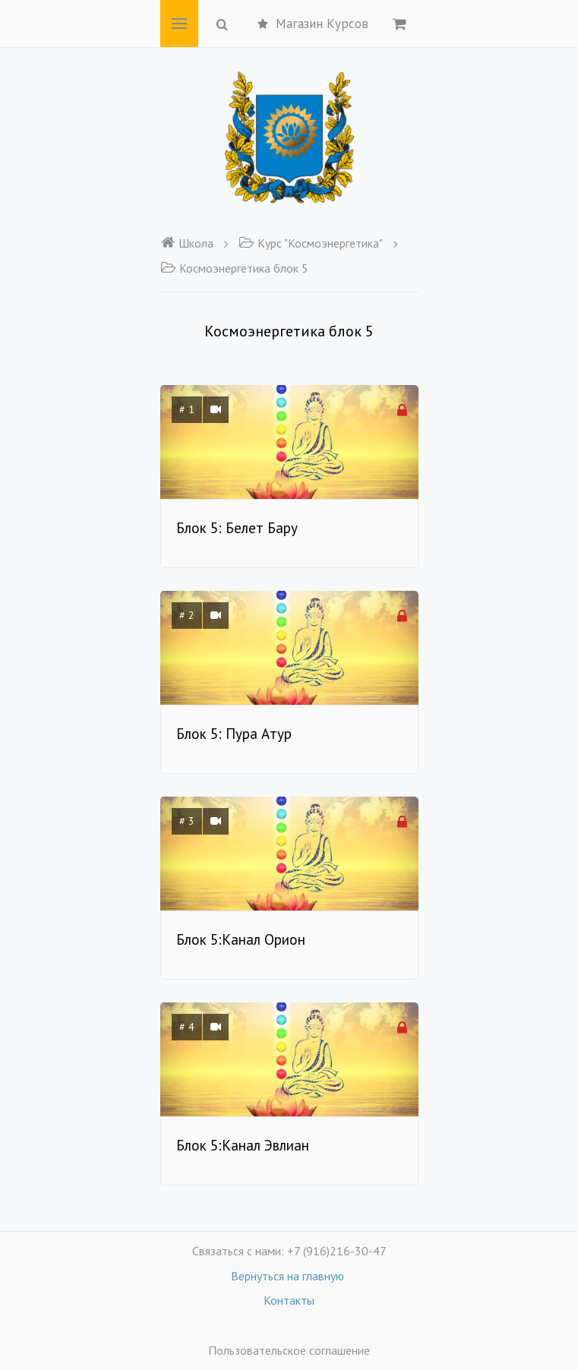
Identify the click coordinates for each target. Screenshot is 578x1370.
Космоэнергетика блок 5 (234, 268)
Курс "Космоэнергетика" (310, 243)
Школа (186, 243)
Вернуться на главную (289, 1275)
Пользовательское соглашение (289, 1350)
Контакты (289, 1300)
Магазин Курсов (312, 23)
